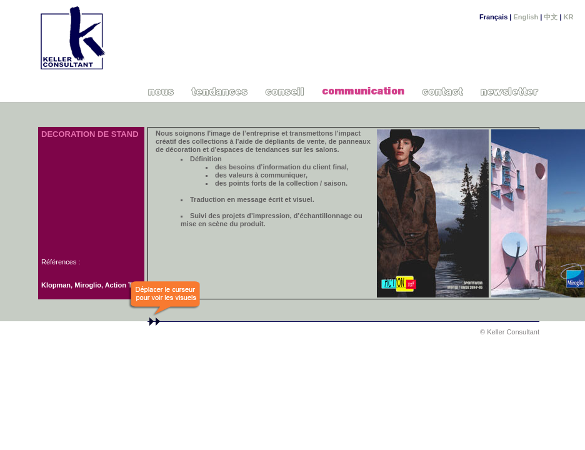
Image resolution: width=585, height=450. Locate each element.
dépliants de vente (293, 141)
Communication (363, 91)
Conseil (285, 91)
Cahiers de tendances (220, 91)
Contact (443, 91)
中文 (551, 17)
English (525, 17)
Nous (161, 91)
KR (569, 17)
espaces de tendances (252, 149)
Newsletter (510, 91)
